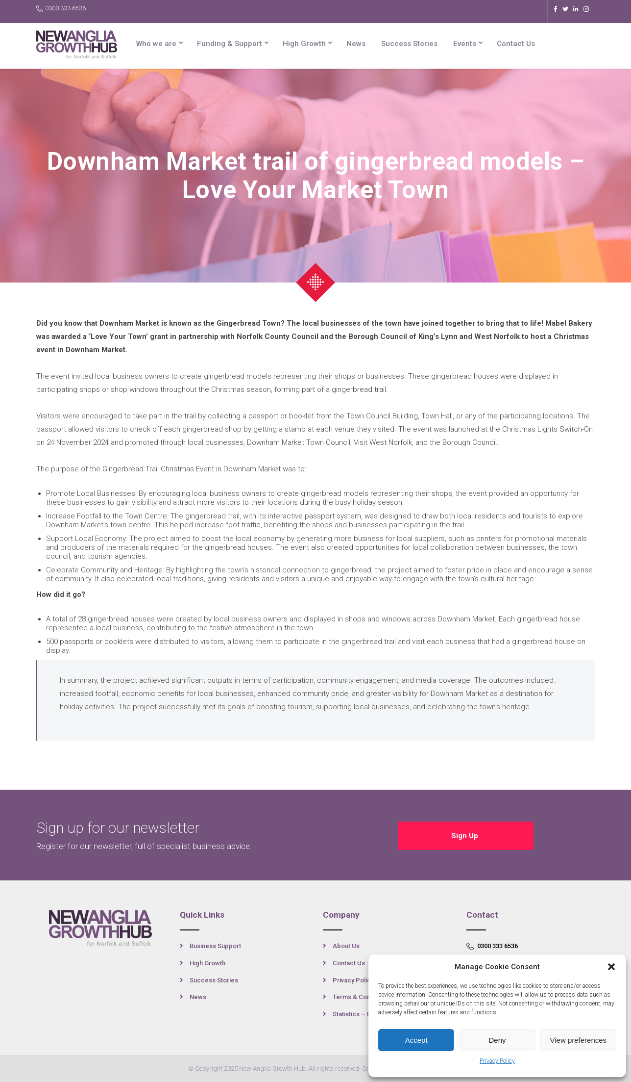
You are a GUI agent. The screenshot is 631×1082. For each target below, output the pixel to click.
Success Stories (409, 43)
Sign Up (465, 835)
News (355, 43)
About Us (346, 946)
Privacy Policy (497, 1060)
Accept (416, 1040)
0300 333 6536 (61, 8)
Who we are (156, 43)
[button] (611, 967)
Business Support (215, 946)
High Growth (304, 43)
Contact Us (516, 43)
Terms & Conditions (361, 997)
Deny (497, 1040)
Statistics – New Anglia (366, 1014)
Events (464, 43)
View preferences (578, 1040)
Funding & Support (229, 43)
